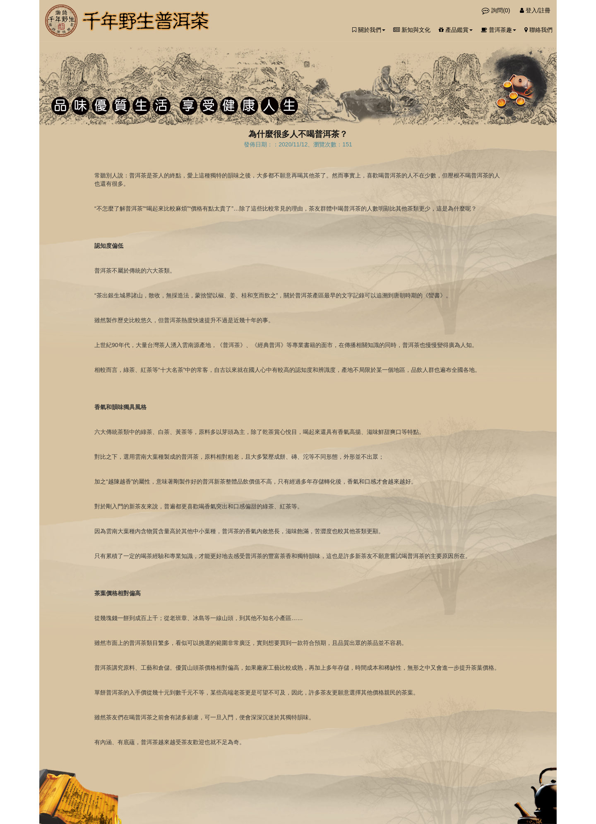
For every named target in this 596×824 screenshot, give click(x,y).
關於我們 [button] (368, 29)
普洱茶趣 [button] (498, 29)
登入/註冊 (535, 10)
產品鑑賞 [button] (456, 29)
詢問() (497, 10)
